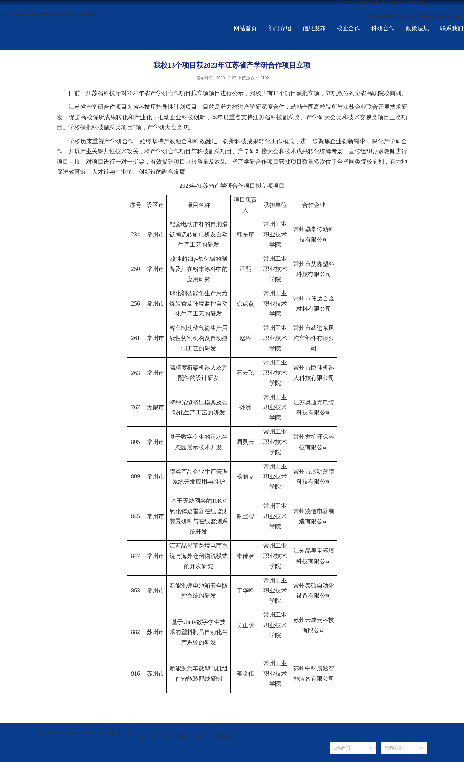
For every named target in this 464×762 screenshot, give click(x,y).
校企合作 (348, 28)
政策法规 (417, 28)
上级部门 (342, 747)
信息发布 (314, 28)
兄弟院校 (393, 747)
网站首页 (245, 28)
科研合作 (383, 28)
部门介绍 (279, 28)
